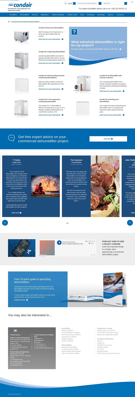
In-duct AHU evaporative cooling (107, 332)
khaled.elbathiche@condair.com (44, 348)
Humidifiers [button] (13, 15)
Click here (108, 139)
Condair (20, 4)
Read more (17, 213)
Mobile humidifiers (67, 341)
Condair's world (72, 15)
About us (110, 15)
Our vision (100, 349)
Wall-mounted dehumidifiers (71, 353)
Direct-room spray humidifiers (71, 334)
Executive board (102, 351)
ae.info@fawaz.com (17, 359)
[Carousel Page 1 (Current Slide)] (67, 223)
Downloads (101, 15)
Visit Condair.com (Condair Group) (108, 353)
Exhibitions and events (104, 345)
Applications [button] (45, 15)
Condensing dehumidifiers (70, 349)
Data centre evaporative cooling (107, 334)
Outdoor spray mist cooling (106, 330)
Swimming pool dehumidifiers (71, 351)
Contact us (120, 15)
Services (35, 15)
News (82, 15)
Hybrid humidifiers (67, 339)
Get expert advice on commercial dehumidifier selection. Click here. (96, 49)
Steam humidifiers (67, 330)
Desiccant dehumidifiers (69, 347)
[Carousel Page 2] (68, 223)
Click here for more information (51, 39)
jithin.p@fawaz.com (17, 365)
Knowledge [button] (90, 15)
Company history (102, 347)
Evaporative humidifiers (69, 337)
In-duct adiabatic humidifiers (71, 332)
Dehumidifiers (24, 15)
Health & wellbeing (58, 15)
